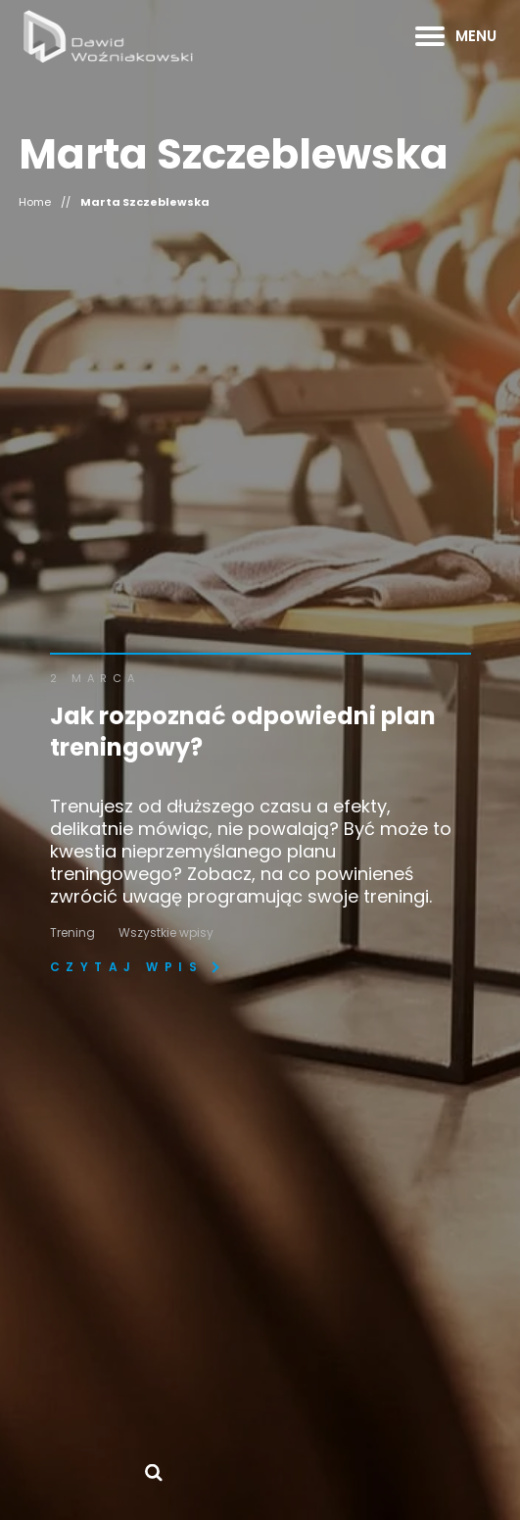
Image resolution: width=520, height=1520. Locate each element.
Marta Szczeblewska (145, 202)
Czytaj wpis (127, 967)
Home (35, 202)
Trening (72, 932)
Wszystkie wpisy (165, 932)
